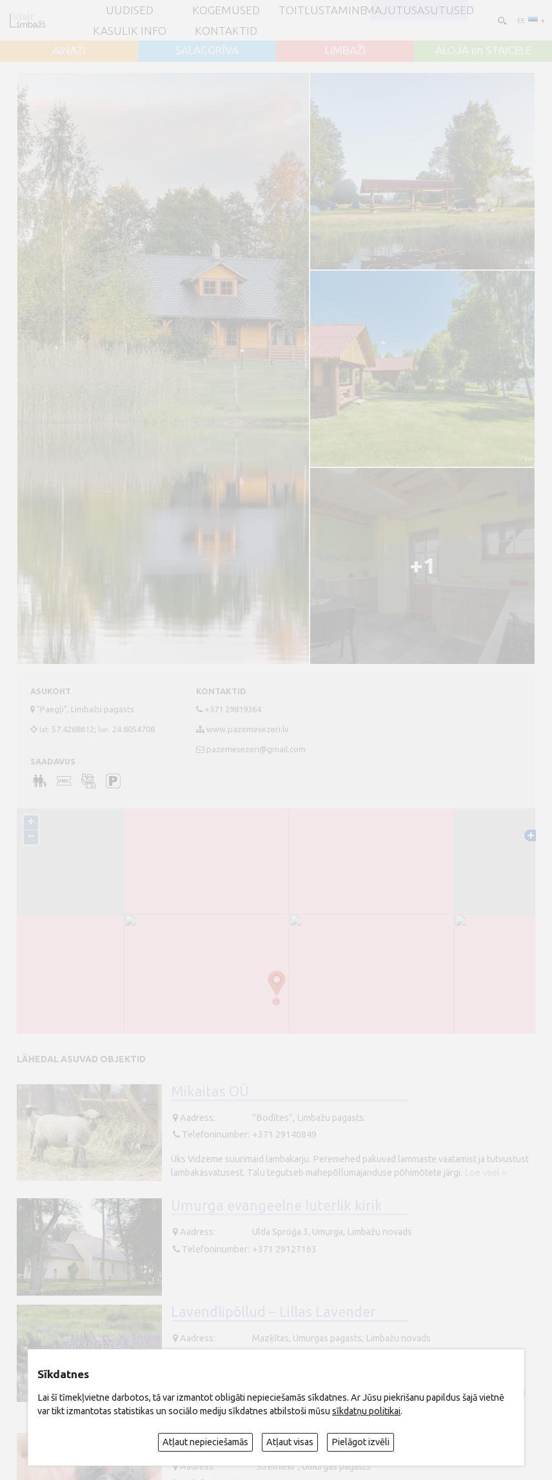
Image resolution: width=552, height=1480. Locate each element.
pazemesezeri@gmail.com (256, 749)
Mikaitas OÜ (210, 1091)
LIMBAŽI (345, 49)
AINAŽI (69, 49)
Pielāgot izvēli (360, 1442)
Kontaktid (226, 30)
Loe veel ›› (485, 1172)
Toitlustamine (322, 10)
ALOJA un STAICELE (483, 49)
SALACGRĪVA (207, 49)
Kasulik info (129, 30)
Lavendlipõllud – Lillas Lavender (273, 1311)
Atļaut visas (289, 1442)
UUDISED (129, 10)
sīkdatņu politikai (366, 1411)
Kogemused (226, 10)
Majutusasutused (419, 10)
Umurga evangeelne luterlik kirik (276, 1205)
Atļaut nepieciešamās (205, 1442)
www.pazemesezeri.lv (247, 729)
